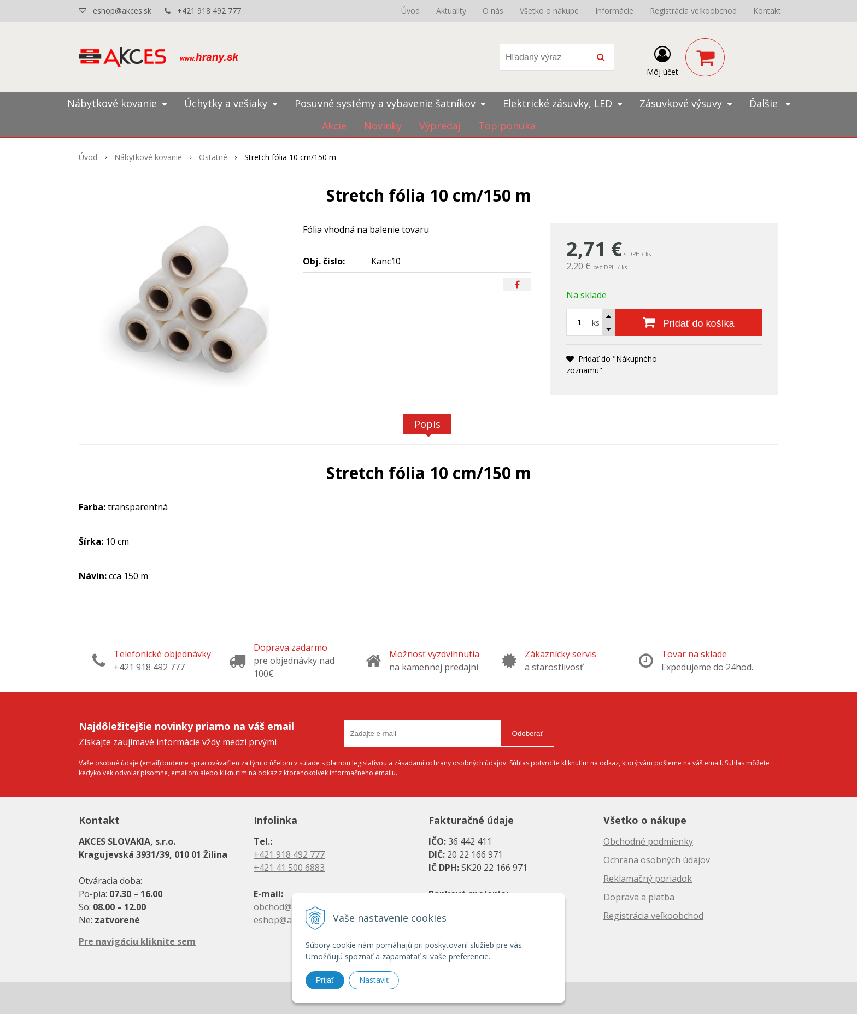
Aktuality (451, 10)
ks (596, 322)
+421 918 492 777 (209, 10)
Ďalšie (769, 103)
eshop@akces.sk (122, 10)
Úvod (410, 10)
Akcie (334, 125)
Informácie (614, 10)
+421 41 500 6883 (289, 868)
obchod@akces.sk (290, 907)
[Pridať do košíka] (688, 322)
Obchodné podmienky (648, 841)
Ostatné (213, 157)
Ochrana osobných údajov (656, 860)
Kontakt (767, 10)
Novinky (383, 125)
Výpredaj (440, 125)
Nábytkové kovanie (148, 157)
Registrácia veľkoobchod (693, 10)
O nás (493, 10)
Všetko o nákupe (549, 10)
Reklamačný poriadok (647, 878)
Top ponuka (507, 125)
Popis (427, 424)
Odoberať (527, 733)
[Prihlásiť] (662, 60)
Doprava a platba (638, 897)
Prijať (325, 980)
